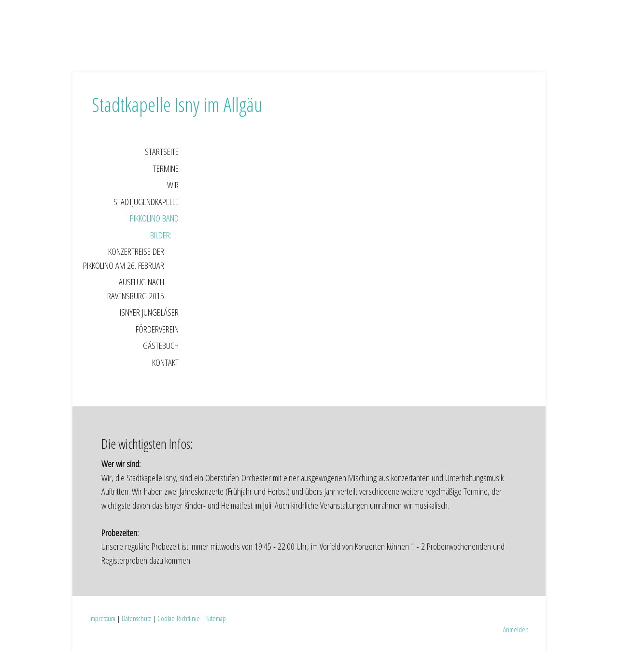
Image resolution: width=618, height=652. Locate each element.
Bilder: (160, 235)
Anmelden (516, 629)
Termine (166, 168)
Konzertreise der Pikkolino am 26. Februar (123, 258)
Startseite (162, 151)
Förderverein (157, 329)
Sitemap (216, 618)
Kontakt (165, 362)
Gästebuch (161, 345)
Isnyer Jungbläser (149, 312)
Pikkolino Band (154, 218)
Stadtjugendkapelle (146, 201)
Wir (173, 185)
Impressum (102, 618)
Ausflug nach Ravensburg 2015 (135, 289)
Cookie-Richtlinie (178, 618)
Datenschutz (136, 618)
